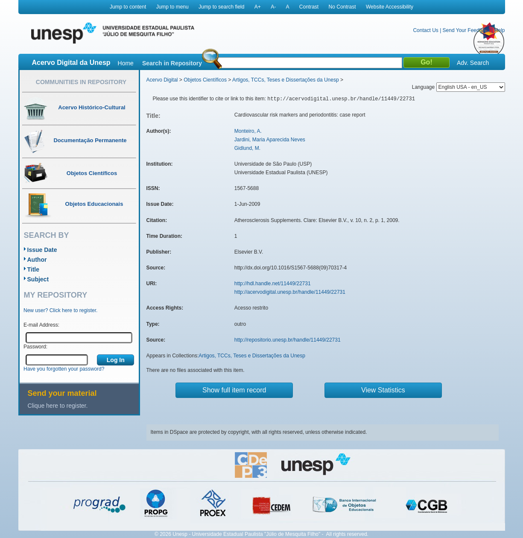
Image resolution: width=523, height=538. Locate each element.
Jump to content (128, 7)
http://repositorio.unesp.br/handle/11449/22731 (287, 340)
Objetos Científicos (205, 80)
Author (37, 259)
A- (273, 7)
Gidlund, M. (247, 148)
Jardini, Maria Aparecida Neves (269, 140)
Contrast (308, 7)
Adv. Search (473, 62)
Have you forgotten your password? (63, 369)
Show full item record (234, 390)
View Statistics (383, 390)
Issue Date (42, 249)
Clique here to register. (58, 405)
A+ (257, 7)
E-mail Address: (41, 325)
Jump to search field (221, 7)
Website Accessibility (389, 7)
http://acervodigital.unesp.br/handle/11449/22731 (289, 292)
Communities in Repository (81, 82)
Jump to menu (172, 7)
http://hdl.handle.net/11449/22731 (272, 284)
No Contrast (342, 7)
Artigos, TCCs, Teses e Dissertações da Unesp (285, 80)
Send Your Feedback (466, 30)
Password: (35, 347)
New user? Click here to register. (60, 310)
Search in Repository (172, 63)
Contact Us (425, 30)
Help (499, 30)
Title (33, 269)
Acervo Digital (162, 80)
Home (126, 63)
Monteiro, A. (248, 131)
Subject (38, 279)
